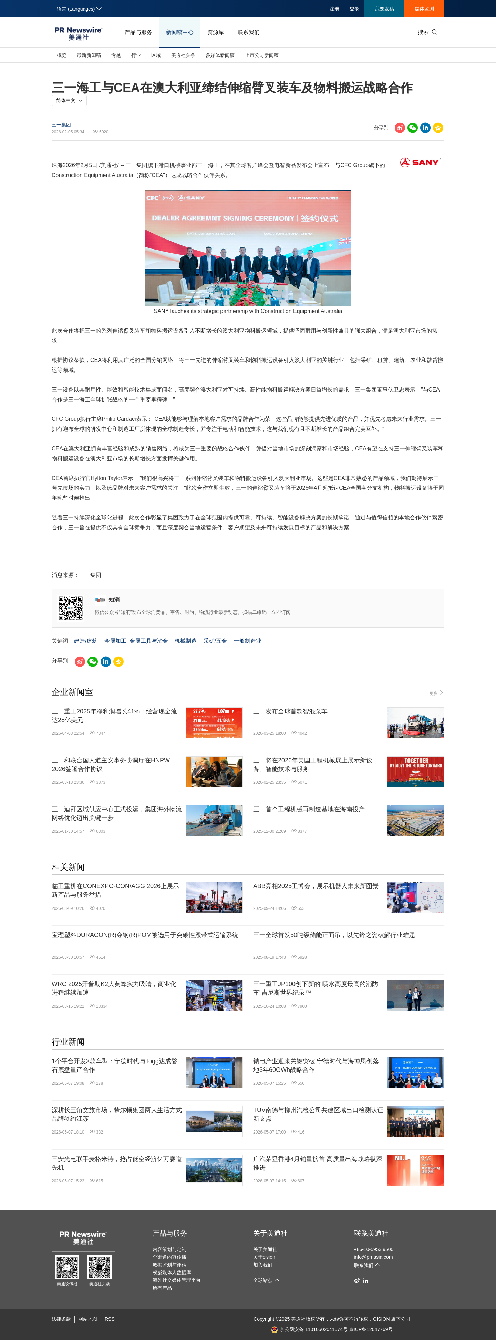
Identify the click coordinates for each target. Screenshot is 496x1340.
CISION (381, 1319)
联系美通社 (371, 1233)
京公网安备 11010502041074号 (309, 1329)
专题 (116, 55)
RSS (110, 1319)
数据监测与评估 (169, 1265)
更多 (437, 693)
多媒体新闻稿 (220, 55)
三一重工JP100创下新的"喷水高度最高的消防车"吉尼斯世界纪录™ (315, 988)
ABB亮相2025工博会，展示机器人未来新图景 (316, 886)
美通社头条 (183, 55)
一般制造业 (247, 641)
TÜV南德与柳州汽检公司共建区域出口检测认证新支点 (318, 1114)
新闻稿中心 (180, 32)
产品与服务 (138, 32)
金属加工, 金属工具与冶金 (136, 641)
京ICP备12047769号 (371, 1329)
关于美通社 (270, 1233)
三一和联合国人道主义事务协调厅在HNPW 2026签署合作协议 (111, 764)
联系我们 (249, 32)
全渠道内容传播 (169, 1257)
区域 (156, 55)
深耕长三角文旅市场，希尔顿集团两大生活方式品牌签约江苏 (117, 1114)
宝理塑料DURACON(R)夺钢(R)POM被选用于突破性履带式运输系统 (145, 935)
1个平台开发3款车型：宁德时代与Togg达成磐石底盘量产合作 (114, 1065)
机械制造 (186, 641)
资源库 (215, 32)
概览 (61, 55)
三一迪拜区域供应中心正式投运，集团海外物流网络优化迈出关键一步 (117, 813)
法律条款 (61, 1319)
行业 (136, 55)
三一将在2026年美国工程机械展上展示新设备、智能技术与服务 (312, 764)
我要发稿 (384, 8)
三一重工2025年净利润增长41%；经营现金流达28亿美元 (114, 715)
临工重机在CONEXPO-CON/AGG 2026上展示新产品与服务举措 (115, 890)
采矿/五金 (215, 641)
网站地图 (87, 1319)
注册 (334, 8)
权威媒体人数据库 (172, 1272)
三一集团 (61, 125)
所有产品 (162, 1288)
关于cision (264, 1257)
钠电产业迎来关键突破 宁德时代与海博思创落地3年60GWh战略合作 (316, 1065)
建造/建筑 (85, 641)
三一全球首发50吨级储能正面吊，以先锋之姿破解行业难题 (334, 935)
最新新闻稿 (89, 55)
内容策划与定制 (169, 1249)
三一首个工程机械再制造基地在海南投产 (309, 809)
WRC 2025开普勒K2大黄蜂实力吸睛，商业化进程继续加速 (114, 988)
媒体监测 (424, 8)
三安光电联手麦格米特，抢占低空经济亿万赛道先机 (117, 1163)
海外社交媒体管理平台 (177, 1280)
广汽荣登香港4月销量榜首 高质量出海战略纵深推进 (317, 1163)
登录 (354, 8)
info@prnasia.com (373, 1257)
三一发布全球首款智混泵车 (290, 711)
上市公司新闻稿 (262, 55)
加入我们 (262, 1265)
